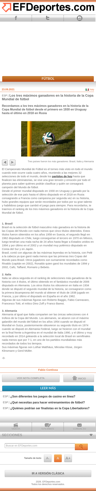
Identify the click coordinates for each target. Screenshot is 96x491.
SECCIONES (12, 435)
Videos (15, 426)
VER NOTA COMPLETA (31, 378)
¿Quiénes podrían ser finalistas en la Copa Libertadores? (50, 408)
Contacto (79, 426)
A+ (68, 458)
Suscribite (47, 426)
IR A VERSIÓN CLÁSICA (48, 473)
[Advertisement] (48, 48)
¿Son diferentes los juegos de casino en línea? (42, 396)
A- (47, 458)
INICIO (79, 378)
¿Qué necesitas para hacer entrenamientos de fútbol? (47, 402)
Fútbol (48, 78)
